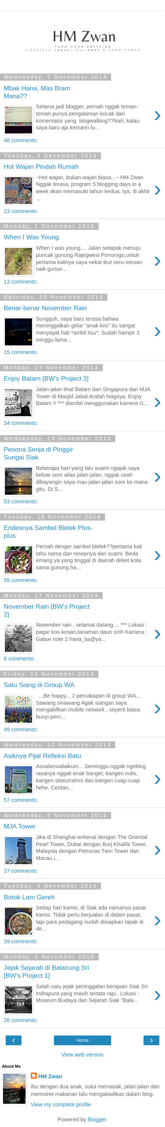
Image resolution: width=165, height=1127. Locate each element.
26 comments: (21, 1020)
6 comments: (19, 659)
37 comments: (21, 871)
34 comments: (21, 423)
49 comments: (21, 729)
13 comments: (21, 282)
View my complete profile (61, 1104)
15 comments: (21, 352)
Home (82, 1040)
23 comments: (21, 211)
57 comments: (21, 800)
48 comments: (21, 140)
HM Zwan (50, 1076)
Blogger (97, 1119)
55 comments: (21, 580)
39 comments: (21, 941)
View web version (82, 1055)
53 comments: (21, 501)
